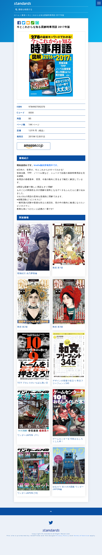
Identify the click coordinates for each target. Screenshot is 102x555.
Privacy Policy (62, 535)
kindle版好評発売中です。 (46, 165)
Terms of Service (81, 535)
